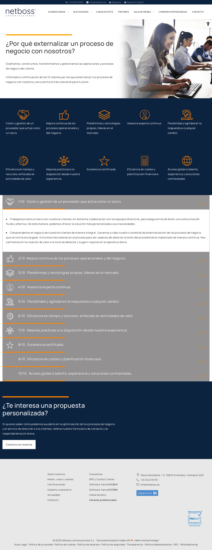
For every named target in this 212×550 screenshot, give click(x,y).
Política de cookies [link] (65, 544)
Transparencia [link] (135, 544)
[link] (208, 24)
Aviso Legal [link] (20, 544)
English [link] (140, 2)
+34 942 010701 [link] (75, 2)
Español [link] (131, 2)
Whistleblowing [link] (189, 544)
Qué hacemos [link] (83, 12)
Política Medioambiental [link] (158, 544)
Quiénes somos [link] (59, 12)
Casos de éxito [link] (104, 11)
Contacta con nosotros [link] (19, 444)
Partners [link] (123, 11)
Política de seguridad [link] (113, 544)
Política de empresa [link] (89, 544)
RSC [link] (176, 544)
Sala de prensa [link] (145, 12)
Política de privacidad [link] (41, 544)
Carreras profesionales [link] (173, 11)
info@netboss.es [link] (97, 2)
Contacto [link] (198, 11)
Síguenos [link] (116, 2)
